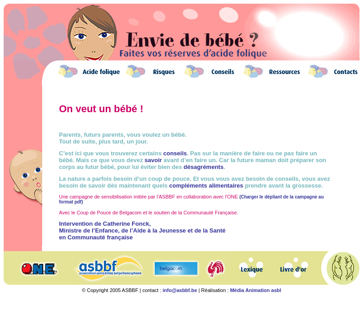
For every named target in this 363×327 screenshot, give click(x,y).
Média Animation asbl (255, 290)
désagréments (204, 167)
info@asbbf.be (179, 290)
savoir (153, 160)
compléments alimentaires (206, 185)
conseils (175, 153)
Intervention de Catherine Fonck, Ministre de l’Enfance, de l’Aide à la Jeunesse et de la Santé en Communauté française (142, 230)
